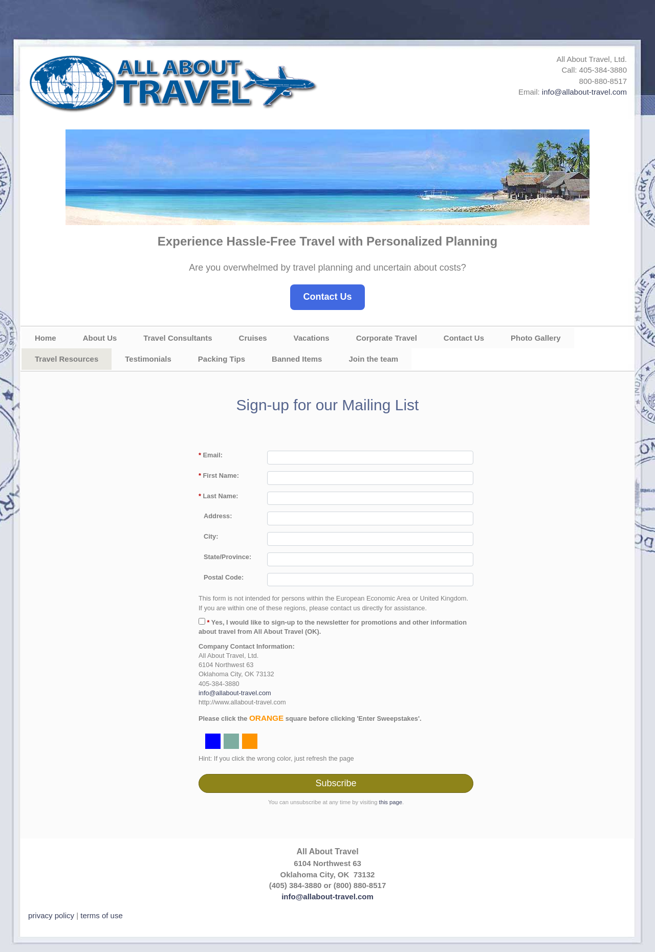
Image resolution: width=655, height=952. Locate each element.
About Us (100, 338)
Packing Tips (221, 359)
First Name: (219, 475)
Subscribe (335, 783)
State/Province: (227, 557)
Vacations (312, 338)
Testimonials (148, 359)
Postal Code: (224, 577)
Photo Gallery (536, 338)
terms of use (101, 915)
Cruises (253, 338)
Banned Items (297, 359)
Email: (211, 455)
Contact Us (327, 297)
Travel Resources (66, 359)
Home (45, 338)
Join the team (373, 359)
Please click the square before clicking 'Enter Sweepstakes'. (310, 718)
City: (211, 536)
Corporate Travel (386, 338)
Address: (218, 516)
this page (390, 802)
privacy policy (51, 915)
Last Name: (218, 496)
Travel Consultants (177, 338)
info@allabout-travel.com (584, 91)
